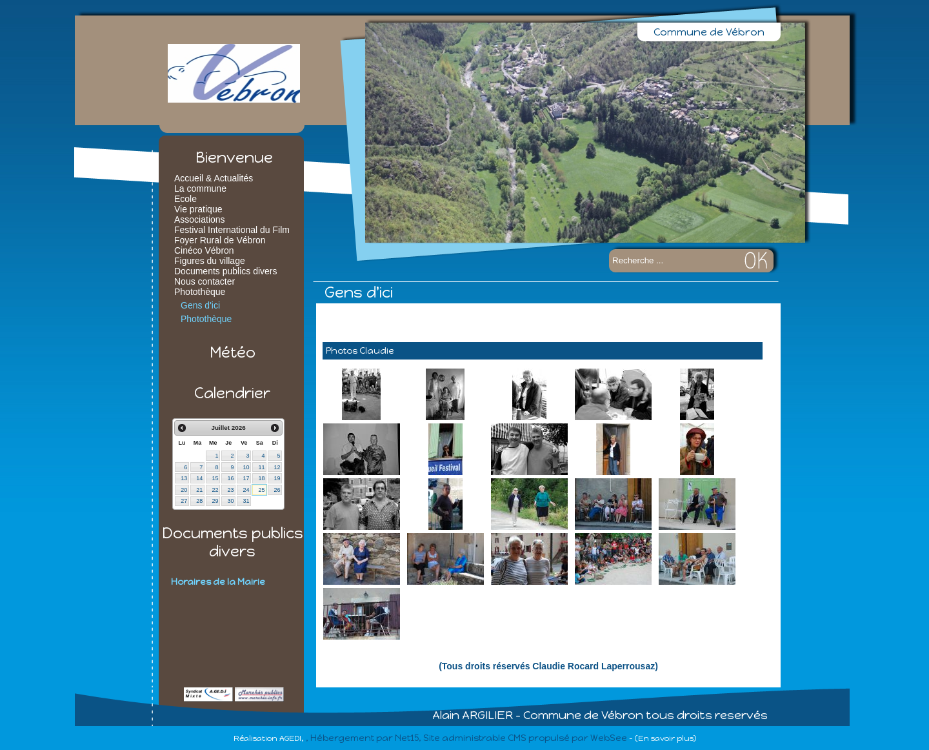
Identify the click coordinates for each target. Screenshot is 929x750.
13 (184, 478)
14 (199, 478)
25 (261, 490)
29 (215, 501)
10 (246, 467)
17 (246, 478)
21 (199, 490)
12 (277, 467)
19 (277, 478)
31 (246, 501)
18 (261, 478)
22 (215, 490)
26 (277, 490)
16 (230, 478)
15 (215, 478)
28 (199, 501)
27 (184, 501)
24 (246, 490)
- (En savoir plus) (662, 738)
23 (230, 490)
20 (184, 490)
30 (230, 501)
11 (261, 467)
